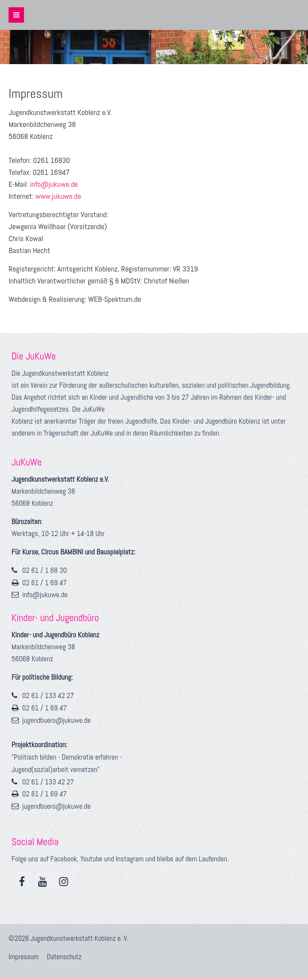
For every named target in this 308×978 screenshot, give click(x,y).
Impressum (24, 956)
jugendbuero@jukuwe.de (56, 720)
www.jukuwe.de (58, 196)
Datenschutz (64, 956)
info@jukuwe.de (53, 184)
